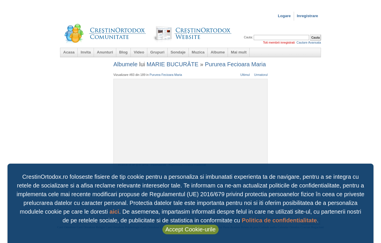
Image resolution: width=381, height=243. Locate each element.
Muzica (198, 52)
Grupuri (157, 52)
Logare (284, 16)
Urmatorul (261, 74)
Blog (123, 52)
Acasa (69, 52)
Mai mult (238, 52)
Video (139, 52)
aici (114, 211)
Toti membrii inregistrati (279, 42)
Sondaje (178, 52)
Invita (86, 52)
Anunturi (105, 52)
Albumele (125, 64)
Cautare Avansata (308, 42)
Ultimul (245, 74)
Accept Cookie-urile (190, 229)
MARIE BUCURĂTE (173, 64)
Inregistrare (307, 16)
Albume (218, 52)
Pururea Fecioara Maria (235, 64)
